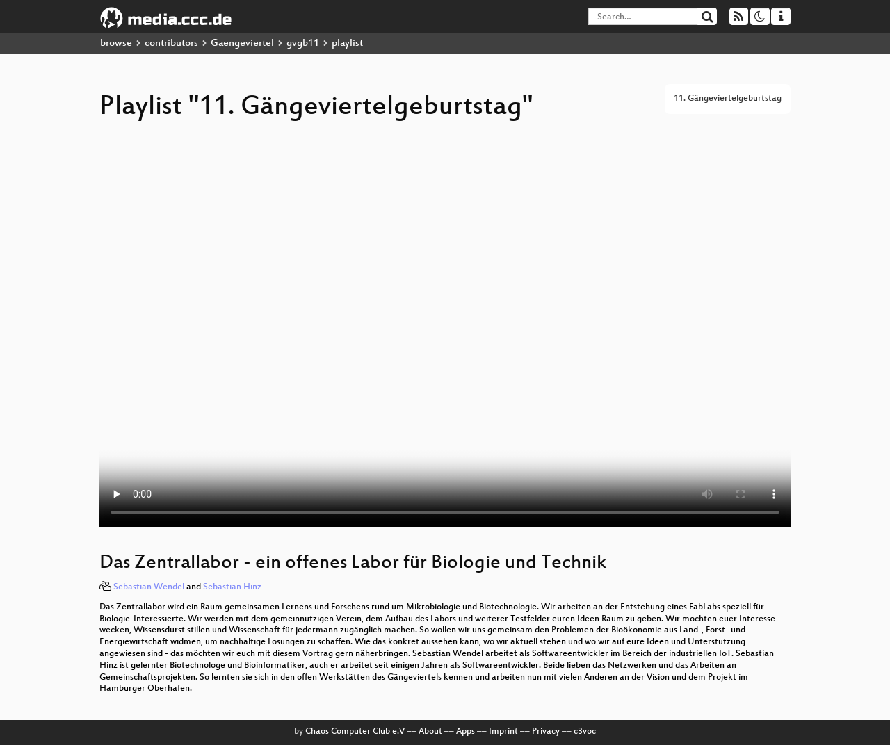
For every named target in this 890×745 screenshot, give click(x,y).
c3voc (585, 732)
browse (116, 43)
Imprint (503, 732)
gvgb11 (302, 43)
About (430, 732)
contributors (171, 43)
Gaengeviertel (242, 43)
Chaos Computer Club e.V (355, 732)
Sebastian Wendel (148, 587)
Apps (465, 732)
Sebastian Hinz (232, 587)
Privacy (546, 732)
